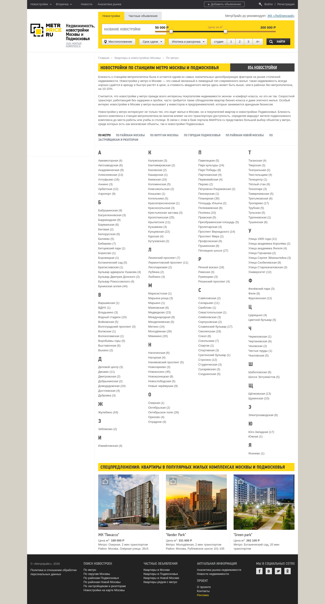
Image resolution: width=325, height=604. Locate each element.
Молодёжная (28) (160, 331)
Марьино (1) (156, 303)
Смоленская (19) (209, 331)
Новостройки (40, 4)
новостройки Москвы (77, 32)
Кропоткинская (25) (161, 217)
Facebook (259, 571)
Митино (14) (156, 326)
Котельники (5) (158, 198)
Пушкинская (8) (208, 246)
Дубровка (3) (107, 395)
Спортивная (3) (208, 350)
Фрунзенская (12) (260, 298)
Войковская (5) (108, 322)
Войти (266, 4)
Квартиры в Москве (157, 570)
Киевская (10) (157, 179)
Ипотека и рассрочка (186, 41)
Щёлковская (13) (259, 393)
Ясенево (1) (256, 453)
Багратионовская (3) (112, 215)
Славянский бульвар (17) (215, 326)
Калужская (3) (157, 160)
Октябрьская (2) (159, 407)
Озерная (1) (156, 403)
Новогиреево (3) (159, 367)
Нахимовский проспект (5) (166, 362)
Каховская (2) (157, 170)
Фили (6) (254, 293)
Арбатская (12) (108, 189)
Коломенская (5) (159, 184)
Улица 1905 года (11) (262, 239)
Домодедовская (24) (112, 386)
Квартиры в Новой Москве (161, 578)
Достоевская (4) (109, 390)
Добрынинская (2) (110, 381)
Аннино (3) (105, 184)
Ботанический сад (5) (112, 262)
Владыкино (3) (108, 312)
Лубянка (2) (156, 272)
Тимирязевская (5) (261, 193)
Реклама (203, 595)
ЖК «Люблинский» (281, 16)
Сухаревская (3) (209, 369)
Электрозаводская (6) (263, 415)
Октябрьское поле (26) (163, 412)
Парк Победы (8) (209, 170)
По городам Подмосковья (202, 135)
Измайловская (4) (110, 445)
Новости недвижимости (213, 574)
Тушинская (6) (258, 222)
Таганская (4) (257, 160)
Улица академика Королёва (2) (269, 243)
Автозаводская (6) (110, 165)
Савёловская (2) (209, 298)
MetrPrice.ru (45, 30)
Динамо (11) (106, 371)
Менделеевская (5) (161, 322)
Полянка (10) (207, 212)
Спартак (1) (206, 345)
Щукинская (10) (258, 398)
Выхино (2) (105, 350)
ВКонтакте (269, 571)
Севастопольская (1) (212, 312)
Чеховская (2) (257, 346)
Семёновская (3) (209, 317)
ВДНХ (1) (104, 307)
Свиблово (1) (207, 307)
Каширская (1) (158, 174)
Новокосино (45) (159, 371)
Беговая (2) (106, 229)
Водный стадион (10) (112, 317)
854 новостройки (262, 67)
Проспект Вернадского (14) (216, 231)
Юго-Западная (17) (261, 432)
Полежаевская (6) (210, 208)
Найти (281, 42)
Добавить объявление (224, 4)
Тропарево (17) (258, 203)
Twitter (278, 571)
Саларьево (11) (209, 303)
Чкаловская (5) (258, 355)
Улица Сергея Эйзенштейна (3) (269, 257)
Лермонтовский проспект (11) (168, 262)
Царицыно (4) (257, 315)
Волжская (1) (107, 331)
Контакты (203, 591)
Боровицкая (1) (108, 257)
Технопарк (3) (257, 189)
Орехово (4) (156, 417)
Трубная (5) (256, 208)
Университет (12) (260, 272)
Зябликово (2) (107, 429)
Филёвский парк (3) (261, 288)
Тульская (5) (256, 212)
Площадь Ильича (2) (212, 203)
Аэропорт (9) (107, 193)
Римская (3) (206, 272)
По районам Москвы (130, 135)
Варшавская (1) (108, 303)
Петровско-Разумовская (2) (216, 189)
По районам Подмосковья (101, 578)
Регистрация (286, 4)
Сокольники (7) (208, 340)
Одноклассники (287, 571)
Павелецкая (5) (208, 160)
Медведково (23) (159, 312)
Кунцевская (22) (159, 231)
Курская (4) (155, 236)
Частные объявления (143, 16)
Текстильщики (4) (260, 174)
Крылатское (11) (159, 222)
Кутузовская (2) (158, 241)
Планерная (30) (209, 198)
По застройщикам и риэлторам (105, 586)
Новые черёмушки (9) (163, 386)
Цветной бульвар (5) (262, 320)
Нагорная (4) (156, 357)
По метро (90, 570)
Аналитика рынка (109, 4)
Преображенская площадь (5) (218, 222)
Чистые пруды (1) (260, 350)
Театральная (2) (259, 170)
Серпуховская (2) (210, 322)
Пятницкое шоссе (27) (213, 250)
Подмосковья (78, 39)
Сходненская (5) (209, 374)
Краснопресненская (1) (164, 203)
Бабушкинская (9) (110, 210)
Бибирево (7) (107, 243)
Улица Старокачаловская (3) (267, 267)
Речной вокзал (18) (211, 267)
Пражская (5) (207, 217)
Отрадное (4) (157, 421)
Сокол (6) (204, 336)
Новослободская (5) (161, 381)
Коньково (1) (156, 193)
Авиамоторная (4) (110, 160)
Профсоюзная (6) (210, 241)
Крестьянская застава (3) (165, 212)
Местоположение (120, 41)
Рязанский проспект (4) (214, 281)
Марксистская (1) (160, 293)
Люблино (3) (156, 276)
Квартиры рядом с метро (160, 582)
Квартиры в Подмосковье (161, 574)
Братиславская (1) (110, 267)
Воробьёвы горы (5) (111, 340)
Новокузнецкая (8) (160, 376)
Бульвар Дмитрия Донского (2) (119, 276)
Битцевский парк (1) (111, 248)
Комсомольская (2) (161, 189)
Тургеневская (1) (259, 217)
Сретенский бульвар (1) (214, 355)
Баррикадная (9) (109, 220)
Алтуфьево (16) (108, 179)
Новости (86, 4)
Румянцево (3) (208, 276)
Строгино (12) (207, 359)
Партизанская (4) (210, 174)
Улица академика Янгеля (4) (267, 248)
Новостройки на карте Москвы (104, 590)
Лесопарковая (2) (160, 267)
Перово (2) (205, 184)
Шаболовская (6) (260, 372)
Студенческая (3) (210, 364)
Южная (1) (255, 436)
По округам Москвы (164, 135)
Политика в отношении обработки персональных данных (53, 572)
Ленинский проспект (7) (164, 257)
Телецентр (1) (257, 179)
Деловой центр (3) (110, 367)
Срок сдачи (150, 41)
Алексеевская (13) (110, 174)
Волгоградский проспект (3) (117, 326)
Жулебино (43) (108, 412)
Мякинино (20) (158, 336)
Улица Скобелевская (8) (264, 262)
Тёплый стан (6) (259, 184)
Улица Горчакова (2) (262, 253)
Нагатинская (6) (159, 352)
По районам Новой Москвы (245, 135)
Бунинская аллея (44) (113, 286)
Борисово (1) (107, 253)
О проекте (204, 587)
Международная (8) (161, 317)
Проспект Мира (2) (211, 236)
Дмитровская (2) (109, 376)
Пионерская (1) (208, 193)
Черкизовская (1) (260, 336)
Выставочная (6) (109, 345)
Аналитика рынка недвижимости (219, 570)
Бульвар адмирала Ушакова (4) (119, 272)
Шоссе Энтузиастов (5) (264, 377)
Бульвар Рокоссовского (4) (116, 281)
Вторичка (64, 4)
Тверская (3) (256, 165)
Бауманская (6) (108, 224)
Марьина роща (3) (160, 298)
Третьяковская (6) (260, 198)
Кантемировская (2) (161, 165)
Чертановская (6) (260, 341)
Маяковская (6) (158, 307)
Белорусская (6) (109, 234)
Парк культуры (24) (211, 165)
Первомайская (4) (210, 179)
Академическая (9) (111, 170)
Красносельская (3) (161, 208)
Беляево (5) (106, 239)
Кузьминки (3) (157, 227)
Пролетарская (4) (210, 227)
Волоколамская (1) (111, 336)
